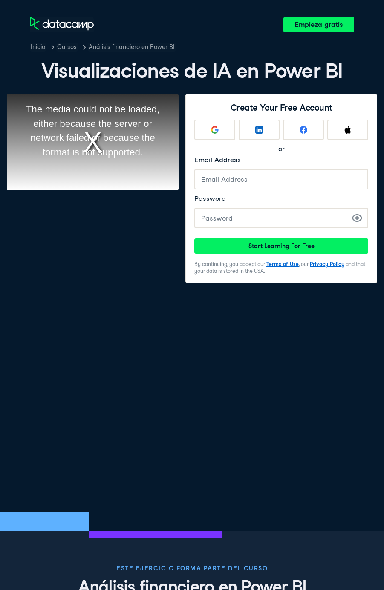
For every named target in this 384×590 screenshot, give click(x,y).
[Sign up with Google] (214, 130)
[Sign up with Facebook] (303, 130)
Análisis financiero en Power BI (132, 46)
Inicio (38, 46)
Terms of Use (282, 264)
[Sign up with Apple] (347, 130)
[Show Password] (357, 218)
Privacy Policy (327, 264)
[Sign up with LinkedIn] (259, 130)
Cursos (67, 46)
